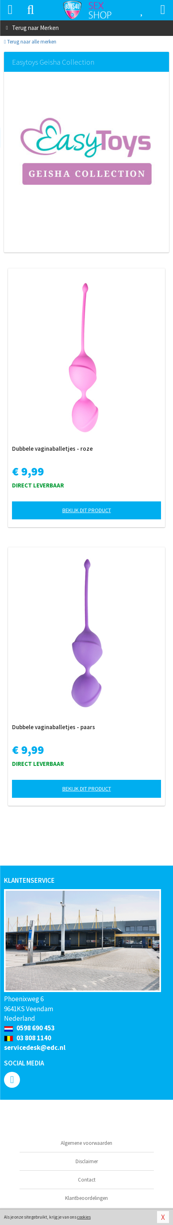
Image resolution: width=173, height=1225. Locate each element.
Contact (86, 1179)
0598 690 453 (29, 1028)
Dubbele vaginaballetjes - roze (52, 448)
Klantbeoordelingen (86, 1198)
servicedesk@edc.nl (35, 1047)
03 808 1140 (27, 1038)
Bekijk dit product (86, 510)
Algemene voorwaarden (86, 1143)
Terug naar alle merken (30, 41)
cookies (84, 1217)
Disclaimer (87, 1161)
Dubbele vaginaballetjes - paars (53, 727)
